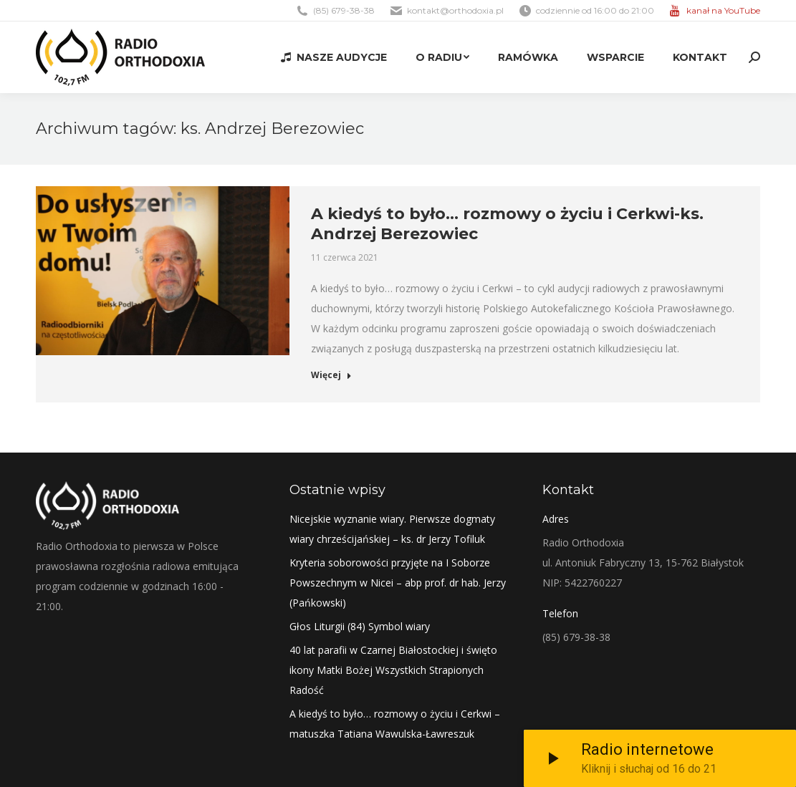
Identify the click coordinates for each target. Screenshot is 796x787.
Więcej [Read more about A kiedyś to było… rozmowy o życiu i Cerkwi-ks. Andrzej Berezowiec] (331, 375)
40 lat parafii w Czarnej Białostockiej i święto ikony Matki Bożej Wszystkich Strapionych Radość (393, 670)
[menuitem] (334, 57)
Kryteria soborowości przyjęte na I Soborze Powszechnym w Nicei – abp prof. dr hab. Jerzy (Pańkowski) (397, 582)
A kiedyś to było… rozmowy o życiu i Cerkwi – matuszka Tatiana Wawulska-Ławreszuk (394, 723)
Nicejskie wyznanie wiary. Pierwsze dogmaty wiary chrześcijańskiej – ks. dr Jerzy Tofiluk (392, 529)
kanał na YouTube (723, 10)
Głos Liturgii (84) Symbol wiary (359, 626)
